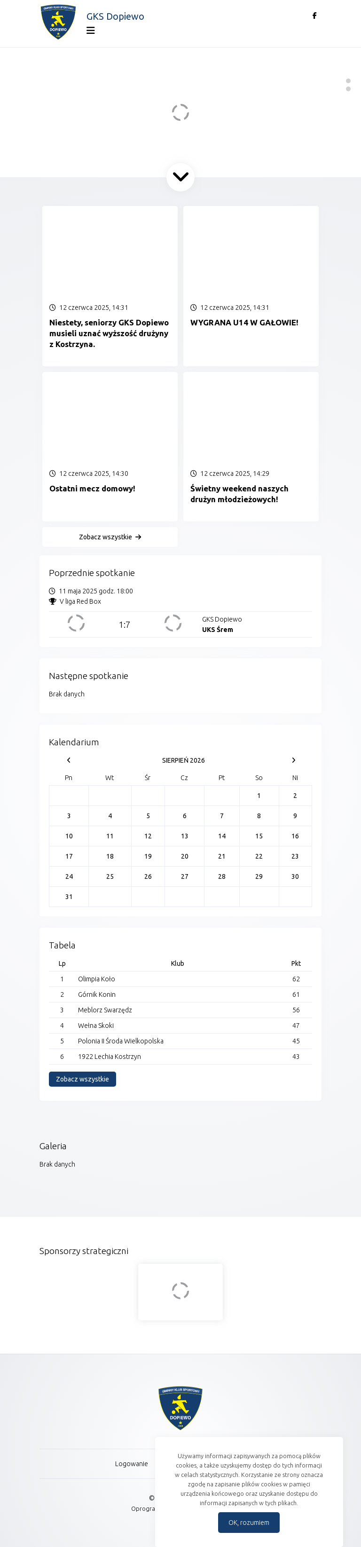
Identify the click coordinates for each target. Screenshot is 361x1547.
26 (148, 876)
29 (259, 876)
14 (222, 836)
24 (69, 876)
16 (295, 836)
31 (69, 896)
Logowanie (131, 1464)
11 (110, 836)
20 (184, 856)
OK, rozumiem (248, 1522)
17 (69, 856)
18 (110, 856)
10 (69, 836)
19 (148, 856)
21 (222, 856)
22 (259, 856)
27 (184, 876)
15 (259, 836)
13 (184, 836)
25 (110, 876)
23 (295, 856)
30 (295, 876)
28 (222, 876)
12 (148, 836)
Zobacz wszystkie (105, 537)
